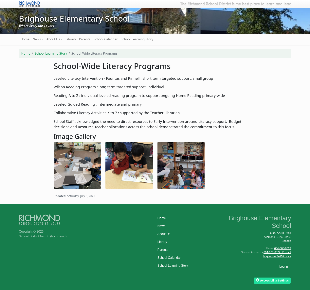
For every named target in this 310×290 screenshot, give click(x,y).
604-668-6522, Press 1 (277, 252)
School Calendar (106, 39)
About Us (53, 39)
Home (25, 39)
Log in (283, 266)
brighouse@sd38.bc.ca (277, 256)
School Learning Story (137, 39)
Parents (84, 39)
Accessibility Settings (272, 280)
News (37, 39)
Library (70, 39)
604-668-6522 (282, 248)
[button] (77, 165)
